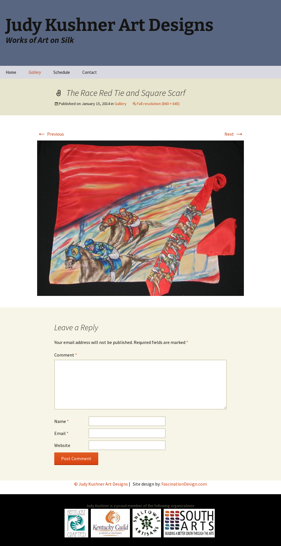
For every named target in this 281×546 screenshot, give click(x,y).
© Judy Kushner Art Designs (101, 484)
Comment (65, 355)
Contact (89, 72)
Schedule (61, 72)
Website (62, 445)
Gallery (35, 72)
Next (234, 134)
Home (11, 72)
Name (61, 421)
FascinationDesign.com (184, 484)
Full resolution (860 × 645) (158, 103)
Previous (50, 134)
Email (61, 433)
